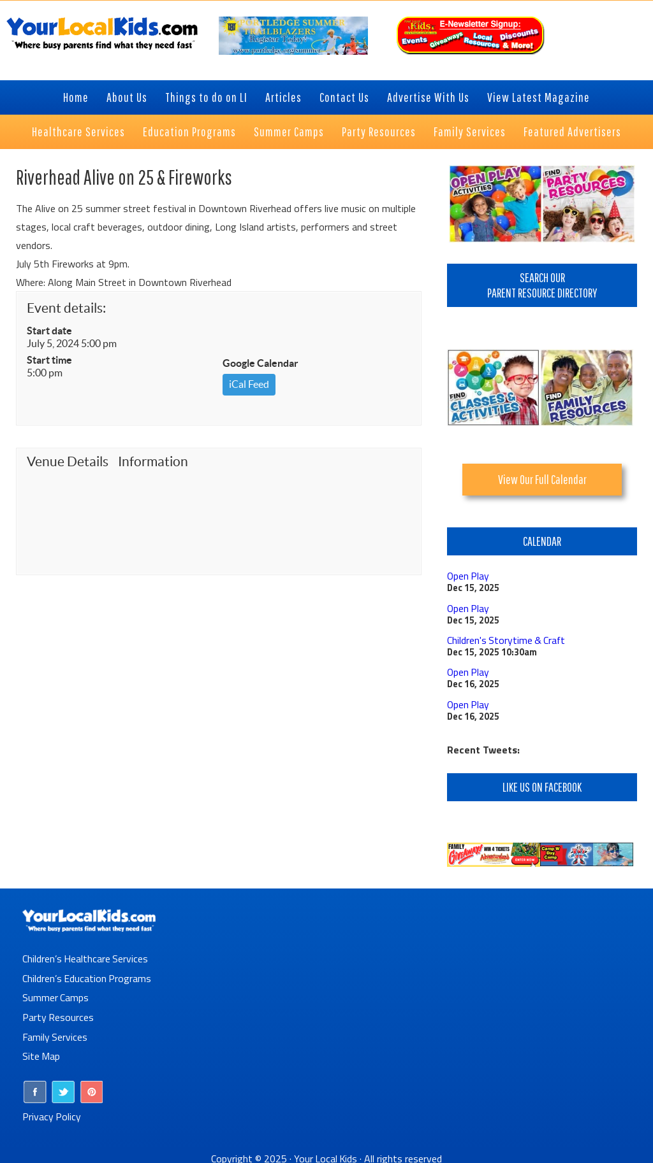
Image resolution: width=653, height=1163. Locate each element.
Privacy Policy (52, 1111)
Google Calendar (260, 363)
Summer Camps (55, 994)
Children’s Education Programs (87, 975)
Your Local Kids (325, 1153)
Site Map (41, 1052)
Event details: (66, 308)
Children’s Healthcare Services (85, 956)
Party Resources (58, 1014)
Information (153, 461)
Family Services (55, 1033)
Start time (49, 360)
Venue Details (67, 461)
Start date (49, 330)
